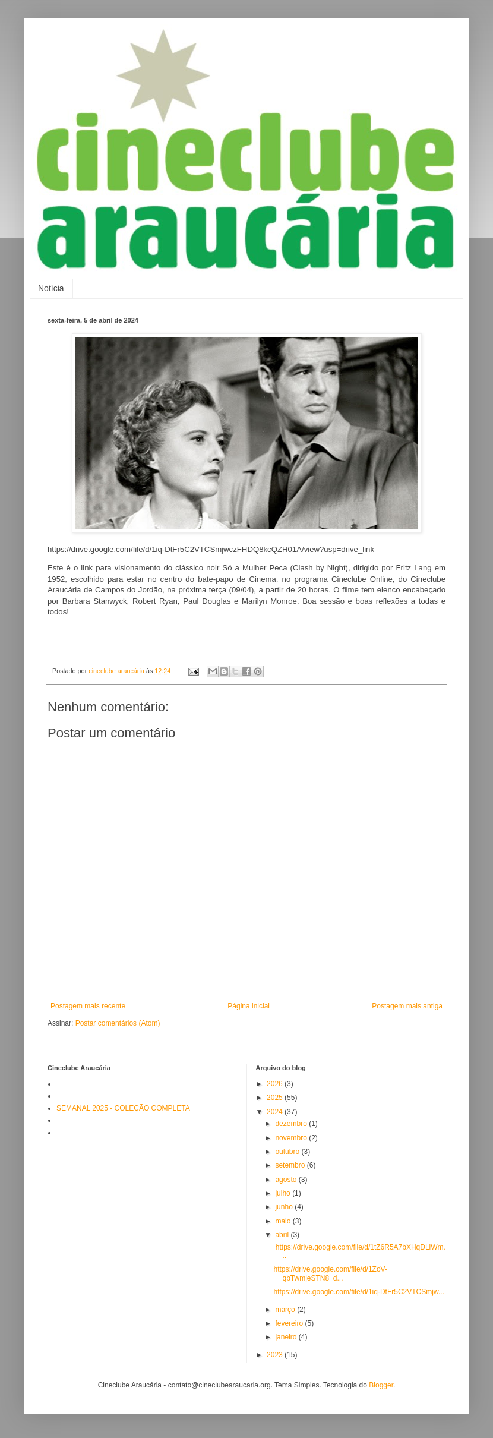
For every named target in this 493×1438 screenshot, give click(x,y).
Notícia (51, 288)
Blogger (381, 1385)
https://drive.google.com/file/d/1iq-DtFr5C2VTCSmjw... (358, 1292)
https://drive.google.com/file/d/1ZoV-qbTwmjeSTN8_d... (330, 1273)
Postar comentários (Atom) (117, 1023)
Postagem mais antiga (407, 1006)
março (286, 1309)
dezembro (292, 1124)
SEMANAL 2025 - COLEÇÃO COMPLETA (123, 1108)
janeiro (286, 1337)
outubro (288, 1151)
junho (285, 1207)
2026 (276, 1084)
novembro (292, 1138)
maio (283, 1221)
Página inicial (248, 1006)
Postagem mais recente (87, 1006)
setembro (290, 1165)
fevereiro (290, 1323)
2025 (276, 1097)
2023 (276, 1355)
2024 (276, 1112)
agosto (286, 1179)
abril (282, 1235)
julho (283, 1193)
